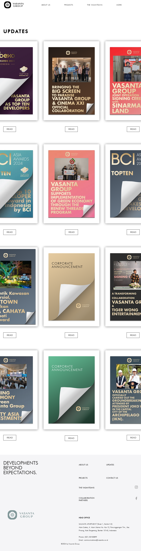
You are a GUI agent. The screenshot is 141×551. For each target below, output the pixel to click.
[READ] (9, 129)
